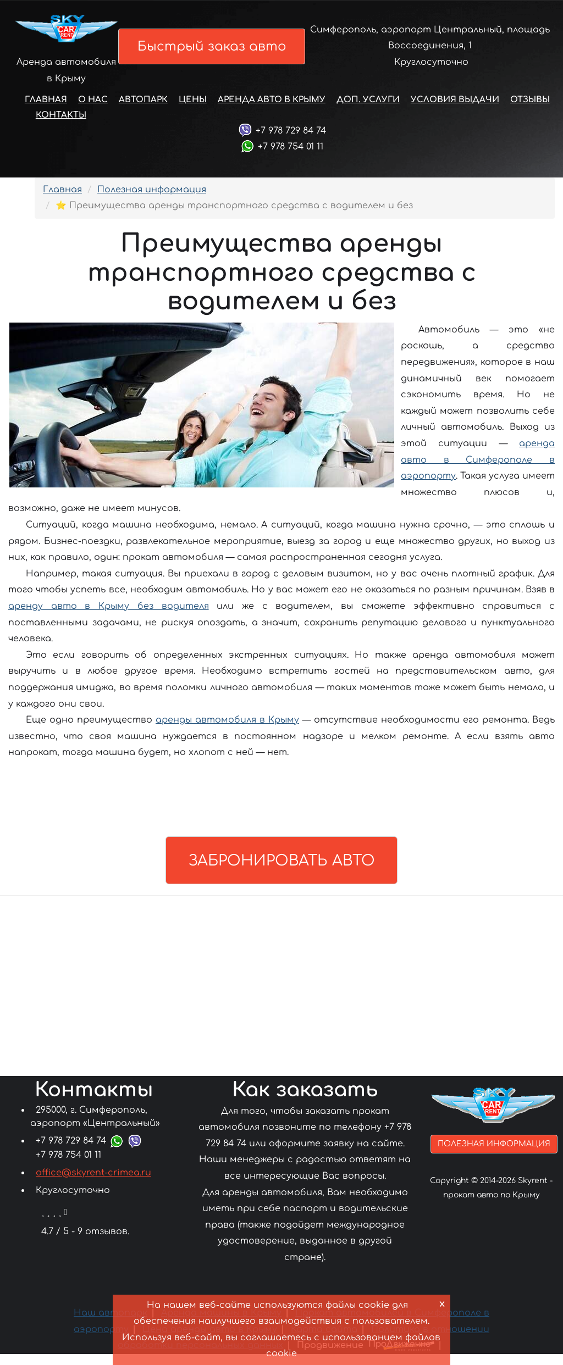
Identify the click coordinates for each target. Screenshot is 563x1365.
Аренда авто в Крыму (271, 114)
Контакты (61, 129)
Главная (46, 114)
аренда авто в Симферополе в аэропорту (478, 474)
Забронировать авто (281, 873)
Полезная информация (151, 204)
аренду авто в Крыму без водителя (108, 620)
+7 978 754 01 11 (290, 161)
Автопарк (143, 114)
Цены (193, 114)
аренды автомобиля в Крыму (227, 734)
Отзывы (530, 114)
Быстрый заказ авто (216, 53)
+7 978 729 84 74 (291, 144)
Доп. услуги (368, 114)
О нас (93, 114)
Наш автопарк (110, 1324)
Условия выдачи (455, 114)
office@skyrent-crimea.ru (93, 1184)
